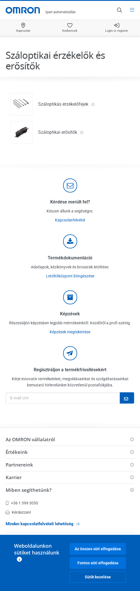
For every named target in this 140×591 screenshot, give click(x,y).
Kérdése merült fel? (70, 202)
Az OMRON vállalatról (30, 439)
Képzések (70, 313)
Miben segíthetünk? (29, 490)
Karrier (14, 477)
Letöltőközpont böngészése (70, 276)
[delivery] (70, 297)
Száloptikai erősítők (61, 132)
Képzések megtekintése (70, 332)
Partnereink (19, 464)
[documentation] (70, 241)
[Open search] (119, 10)
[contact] (70, 185)
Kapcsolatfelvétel (70, 220)
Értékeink (17, 452)
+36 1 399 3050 (22, 503)
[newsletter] (70, 353)
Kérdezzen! (18, 512)
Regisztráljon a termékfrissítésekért (70, 369)
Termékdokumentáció (70, 258)
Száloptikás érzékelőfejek (66, 104)
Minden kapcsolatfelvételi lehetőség (42, 523)
